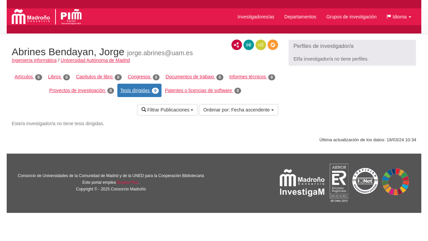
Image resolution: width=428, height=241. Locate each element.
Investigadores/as (256, 16)
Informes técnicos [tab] (252, 77)
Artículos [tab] (28, 77)
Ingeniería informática (34, 60)
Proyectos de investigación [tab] (81, 91)
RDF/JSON (273, 44)
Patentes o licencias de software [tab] (203, 91)
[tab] (352, 46)
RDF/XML (236, 44)
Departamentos (300, 16)
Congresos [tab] (143, 77)
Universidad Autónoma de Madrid (95, 60)
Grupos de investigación (351, 16)
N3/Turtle (260, 44)
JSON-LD (248, 44)
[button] (399, 16)
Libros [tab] (59, 77)
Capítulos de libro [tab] (99, 77)
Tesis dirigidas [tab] (139, 91)
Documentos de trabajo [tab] (194, 77)
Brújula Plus (127, 182)
